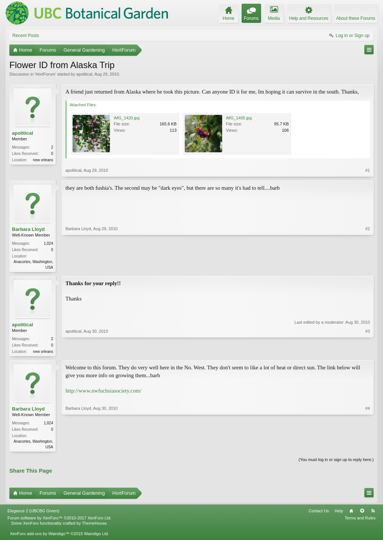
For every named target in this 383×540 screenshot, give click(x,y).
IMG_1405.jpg (239, 118)
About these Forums (355, 18)
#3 (367, 351)
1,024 (48, 243)
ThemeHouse (94, 525)
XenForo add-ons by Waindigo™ (39, 536)
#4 (367, 447)
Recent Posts (25, 35)
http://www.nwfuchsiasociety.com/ (103, 392)
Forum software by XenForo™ (59, 520)
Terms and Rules (360, 520)
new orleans (43, 160)
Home (351, 513)
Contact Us (319, 513)
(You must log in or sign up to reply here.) (336, 462)
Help (338, 513)
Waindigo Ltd (96, 536)
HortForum (45, 74)
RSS (373, 513)
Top (362, 513)
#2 (367, 266)
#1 (367, 170)
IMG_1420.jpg (127, 118)
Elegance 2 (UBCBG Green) (33, 513)
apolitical (84, 74)
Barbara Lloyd (28, 229)
